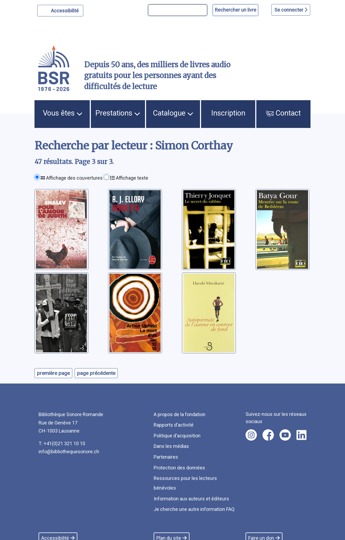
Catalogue (173, 113)
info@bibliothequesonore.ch (69, 451)
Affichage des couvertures (72, 178)
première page (53, 373)
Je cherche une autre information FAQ (194, 509)
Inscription (228, 113)
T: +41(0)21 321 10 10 (62, 443)
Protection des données (179, 468)
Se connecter (290, 10)
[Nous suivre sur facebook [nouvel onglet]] (268, 435)
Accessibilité (65, 10)
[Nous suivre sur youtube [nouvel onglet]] (285, 435)
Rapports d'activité (174, 425)
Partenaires (166, 457)
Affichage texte (129, 178)
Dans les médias (171, 446)
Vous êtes (62, 113)
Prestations (117, 113)
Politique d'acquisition (177, 435)
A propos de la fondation (179, 414)
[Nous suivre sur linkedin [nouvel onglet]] (301, 435)
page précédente (96, 373)
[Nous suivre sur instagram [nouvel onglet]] (251, 435)
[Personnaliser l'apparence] (60, 10)
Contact (283, 113)
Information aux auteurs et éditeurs (191, 498)
